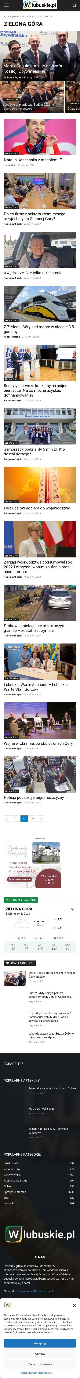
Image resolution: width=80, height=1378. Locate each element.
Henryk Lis (9, 165)
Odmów (40, 1354)
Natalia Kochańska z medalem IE (33, 160)
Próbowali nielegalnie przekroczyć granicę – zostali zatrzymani (34, 628)
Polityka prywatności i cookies (36, 1373)
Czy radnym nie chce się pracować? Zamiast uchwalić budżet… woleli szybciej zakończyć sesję (50, 1017)
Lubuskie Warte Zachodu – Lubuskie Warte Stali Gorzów (36, 687)
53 (32, 818)
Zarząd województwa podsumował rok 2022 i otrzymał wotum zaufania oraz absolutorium (38, 567)
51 (15, 818)
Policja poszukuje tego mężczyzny (34, 797)
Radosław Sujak (13, 223)
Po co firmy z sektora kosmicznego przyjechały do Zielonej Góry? (34, 216)
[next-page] (41, 818)
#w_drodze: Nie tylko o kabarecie (33, 273)
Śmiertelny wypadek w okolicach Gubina (52, 1088)
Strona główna (11, 16)
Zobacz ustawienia (40, 1364)
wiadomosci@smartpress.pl (36, 1291)
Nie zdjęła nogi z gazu (42, 1108)
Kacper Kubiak (12, 336)
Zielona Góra (12, 61)
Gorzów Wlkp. (11, 678)
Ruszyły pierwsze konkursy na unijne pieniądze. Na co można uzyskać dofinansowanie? (35, 390)
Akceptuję (40, 1343)
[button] (74, 1305)
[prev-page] (7, 818)
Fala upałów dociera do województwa (37, 508)
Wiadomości (28, 16)
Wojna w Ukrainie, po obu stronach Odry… (39, 743)
